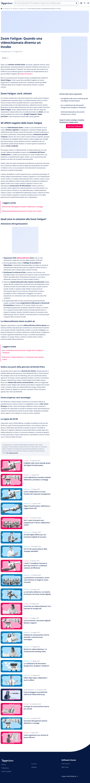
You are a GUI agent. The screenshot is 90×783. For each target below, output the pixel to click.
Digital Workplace (26, 74)
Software (34, 767)
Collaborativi (7, 8)
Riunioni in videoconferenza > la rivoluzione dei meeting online (23, 358)
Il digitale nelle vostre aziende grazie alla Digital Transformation (74, 99)
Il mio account (65, 764)
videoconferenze (23, 258)
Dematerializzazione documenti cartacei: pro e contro (22, 211)
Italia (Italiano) (73, 776)
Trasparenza (5, 768)
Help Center (65, 767)
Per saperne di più (12, 453)
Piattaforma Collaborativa (19, 8)
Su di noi (34, 764)
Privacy (3, 764)
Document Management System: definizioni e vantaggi (22, 207)
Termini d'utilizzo (6, 771)
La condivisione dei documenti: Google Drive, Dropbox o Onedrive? (23, 351)
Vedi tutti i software (74, 126)
